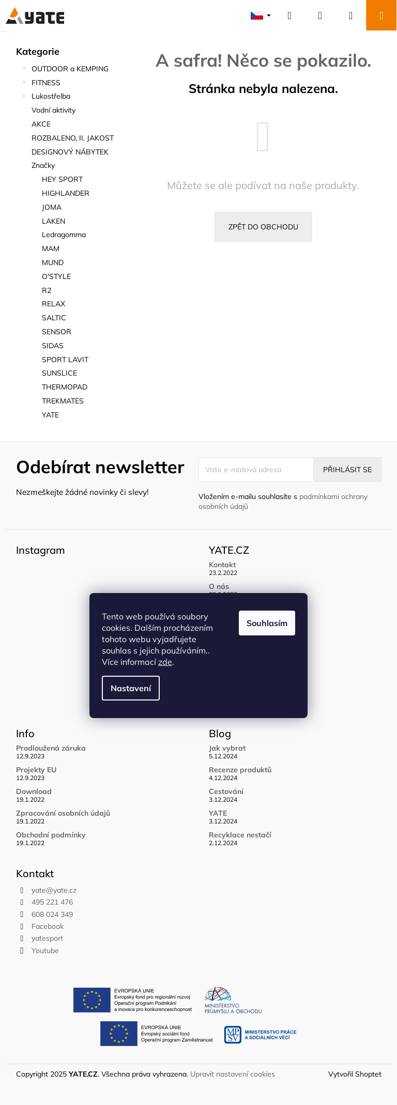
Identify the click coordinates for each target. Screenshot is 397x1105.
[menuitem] (70, 179)
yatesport (47, 938)
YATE (218, 813)
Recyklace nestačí (240, 835)
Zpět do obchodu (263, 226)
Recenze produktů (240, 770)
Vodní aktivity (55, 110)
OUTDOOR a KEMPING (65, 70)
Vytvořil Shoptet (354, 1074)
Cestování (226, 792)
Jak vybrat (227, 748)
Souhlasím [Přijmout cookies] (267, 623)
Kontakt (222, 565)
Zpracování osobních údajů (63, 813)
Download (34, 792)
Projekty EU (36, 770)
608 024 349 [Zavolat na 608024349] (52, 914)
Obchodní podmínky (51, 835)
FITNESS (40, 84)
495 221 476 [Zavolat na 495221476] (52, 902)
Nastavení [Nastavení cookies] (131, 688)
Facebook (48, 926)
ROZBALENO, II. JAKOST (74, 138)
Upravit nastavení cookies (232, 1074)
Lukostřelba (45, 97)
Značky (43, 165)
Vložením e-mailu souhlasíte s (283, 501)
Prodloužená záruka (51, 748)
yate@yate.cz (54, 890)
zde (165, 662)
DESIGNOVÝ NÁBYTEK (71, 152)
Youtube (45, 950)
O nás (219, 586)
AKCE (42, 124)
